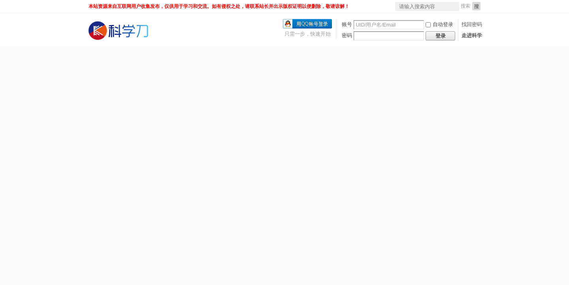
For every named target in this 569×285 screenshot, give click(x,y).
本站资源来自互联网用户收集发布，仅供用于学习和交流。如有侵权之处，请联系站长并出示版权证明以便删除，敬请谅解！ (219, 6)
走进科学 (472, 35)
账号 (347, 24)
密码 (347, 35)
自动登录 (439, 24)
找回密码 (472, 24)
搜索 (465, 6)
